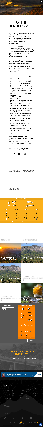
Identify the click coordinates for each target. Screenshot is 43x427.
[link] (9, 418)
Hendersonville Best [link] (9, 4)
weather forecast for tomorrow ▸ (21, 221)
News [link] (27, 398)
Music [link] (13, 395)
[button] (33, 362)
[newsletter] (18, 362)
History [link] (14, 393)
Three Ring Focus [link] (38, 423)
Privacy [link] (35, 395)
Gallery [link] (35, 392)
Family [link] (13, 392)
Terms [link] (34, 393)
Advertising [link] (29, 389)
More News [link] (33, 340)
